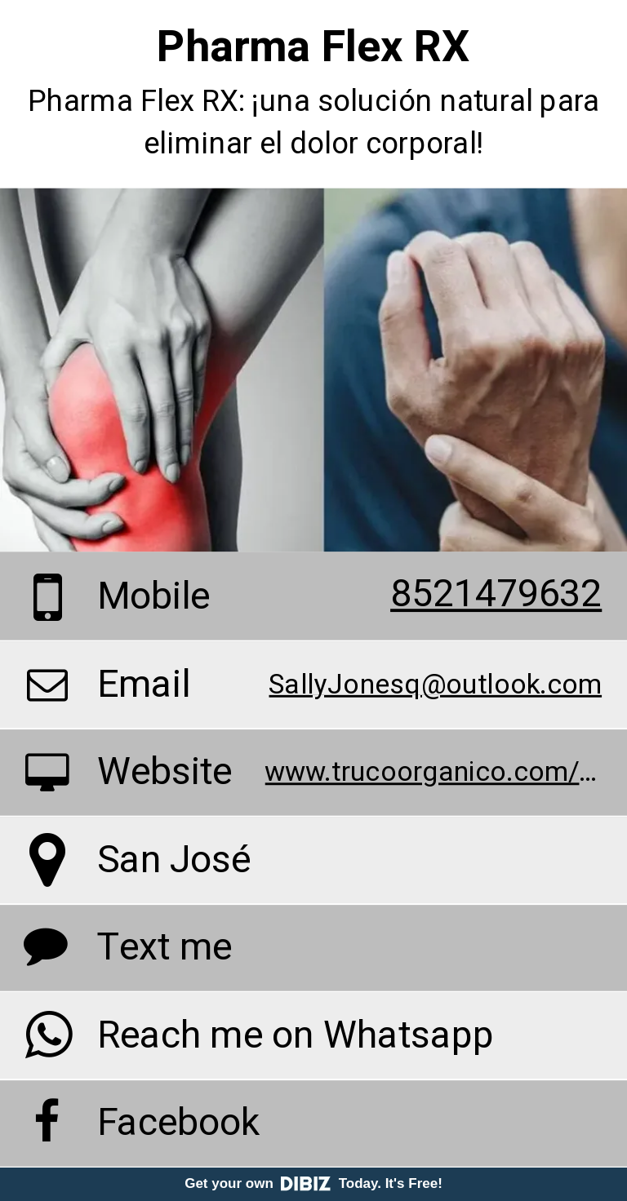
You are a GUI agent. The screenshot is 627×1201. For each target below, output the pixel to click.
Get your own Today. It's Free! (313, 1183)
